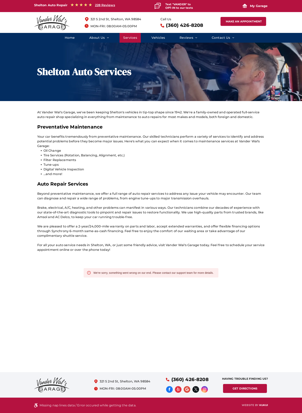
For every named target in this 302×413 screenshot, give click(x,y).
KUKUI (263, 405)
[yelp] (178, 390)
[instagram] (204, 390)
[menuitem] (69, 38)
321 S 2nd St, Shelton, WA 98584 (115, 19)
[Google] (187, 390)
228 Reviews (105, 5)
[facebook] (169, 390)
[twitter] (195, 390)
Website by (250, 405)
